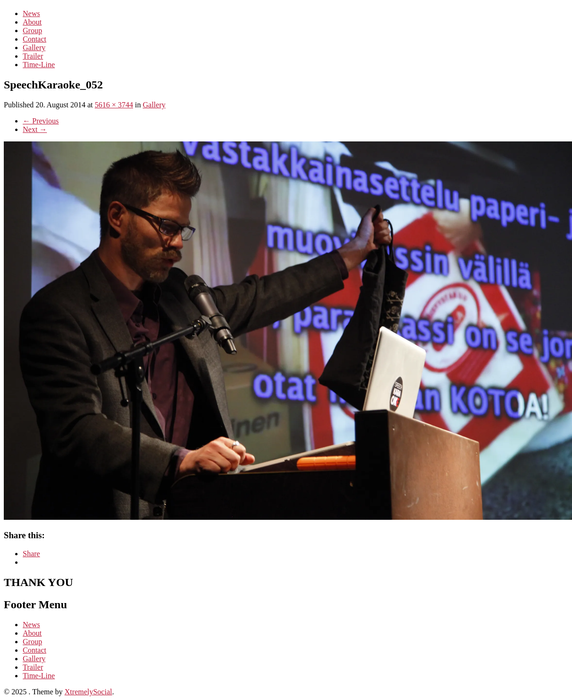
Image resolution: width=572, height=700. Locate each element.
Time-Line (39, 65)
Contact (34, 39)
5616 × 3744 (114, 105)
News (31, 13)
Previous (41, 121)
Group (32, 30)
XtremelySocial (88, 692)
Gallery (34, 48)
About (32, 22)
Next (35, 129)
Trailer (33, 56)
